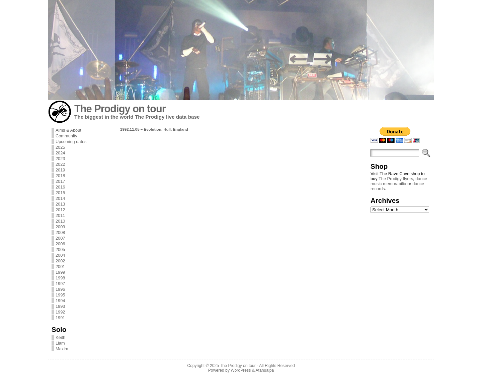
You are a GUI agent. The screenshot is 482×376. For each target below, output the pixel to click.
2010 (60, 221)
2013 (60, 204)
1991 (60, 317)
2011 (60, 215)
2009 (60, 226)
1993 (60, 306)
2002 (60, 260)
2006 (60, 243)
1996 (60, 289)
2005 (60, 249)
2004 (60, 255)
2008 (60, 232)
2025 (60, 147)
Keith (60, 337)
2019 (60, 169)
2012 (60, 209)
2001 (60, 266)
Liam (60, 343)
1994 (60, 300)
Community (66, 135)
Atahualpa (264, 370)
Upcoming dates (71, 141)
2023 (60, 158)
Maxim (62, 348)
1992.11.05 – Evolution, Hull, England (154, 129)
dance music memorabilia (399, 181)
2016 (60, 187)
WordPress (241, 370)
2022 (60, 164)
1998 (60, 277)
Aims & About (68, 130)
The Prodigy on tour (120, 109)
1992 (60, 312)
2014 (60, 198)
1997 (60, 283)
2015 (60, 192)
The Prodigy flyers (396, 178)
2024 (60, 152)
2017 (60, 181)
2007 (60, 238)
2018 (60, 175)
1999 (60, 272)
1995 (60, 294)
